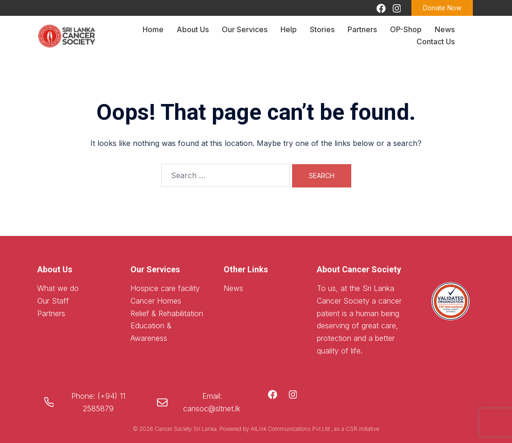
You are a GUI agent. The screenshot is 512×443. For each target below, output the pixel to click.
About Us (193, 29)
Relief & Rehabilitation (166, 313)
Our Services (244, 29)
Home (153, 29)
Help (288, 29)
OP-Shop (406, 29)
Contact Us (435, 41)
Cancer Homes (155, 300)
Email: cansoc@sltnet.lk (211, 402)
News (445, 29)
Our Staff (53, 300)
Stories (322, 29)
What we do (58, 288)
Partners (362, 29)
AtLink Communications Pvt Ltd (291, 428)
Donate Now (442, 8)
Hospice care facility (165, 288)
